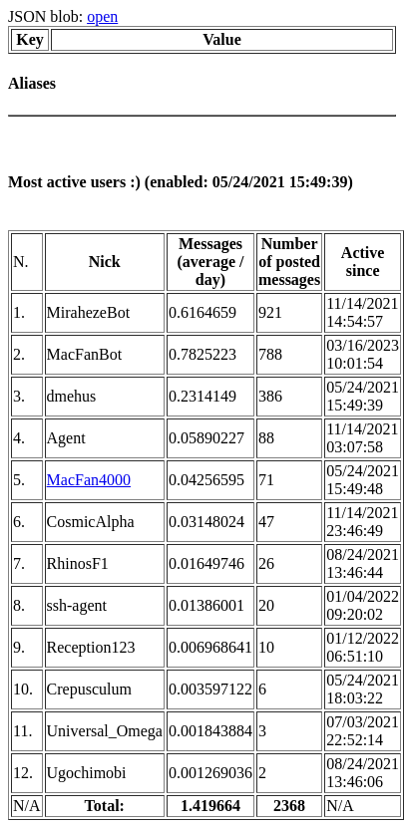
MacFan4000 (89, 479)
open (102, 16)
